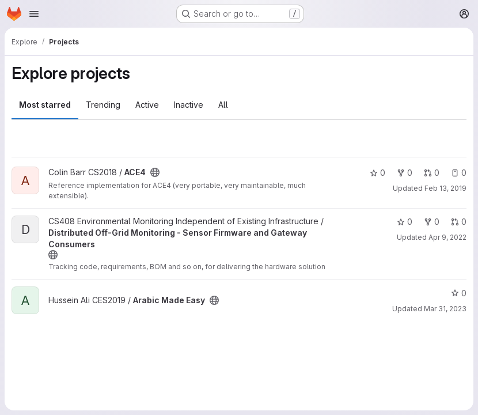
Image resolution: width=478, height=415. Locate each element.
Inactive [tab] (188, 105)
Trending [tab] (103, 105)
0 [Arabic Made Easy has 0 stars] (458, 293)
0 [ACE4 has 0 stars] (377, 173)
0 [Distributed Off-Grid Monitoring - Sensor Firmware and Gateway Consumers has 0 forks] (431, 222)
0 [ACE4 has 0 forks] (404, 173)
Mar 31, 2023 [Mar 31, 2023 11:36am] (445, 308)
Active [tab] (147, 105)
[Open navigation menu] (34, 14)
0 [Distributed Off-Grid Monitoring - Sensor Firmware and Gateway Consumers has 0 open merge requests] (458, 222)
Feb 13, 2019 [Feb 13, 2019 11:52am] (445, 188)
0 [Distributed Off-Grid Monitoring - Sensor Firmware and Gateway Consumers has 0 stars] (404, 222)
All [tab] (223, 105)
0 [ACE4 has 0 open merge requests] (431, 173)
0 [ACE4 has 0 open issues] (458, 173)
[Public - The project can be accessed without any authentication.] (155, 172)
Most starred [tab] (45, 105)
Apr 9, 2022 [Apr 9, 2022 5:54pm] (447, 237)
